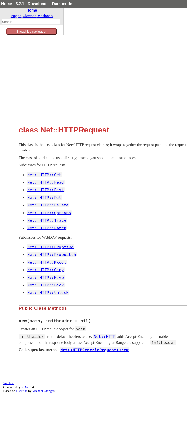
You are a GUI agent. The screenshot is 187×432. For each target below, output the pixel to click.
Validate (8, 383)
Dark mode (62, 4)
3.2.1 (20, 4)
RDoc (25, 387)
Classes (30, 16)
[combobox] (31, 21)
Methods (45, 16)
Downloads (38, 4)
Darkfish (22, 391)
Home (6, 4)
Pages (16, 16)
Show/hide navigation (31, 31)
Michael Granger (43, 391)
